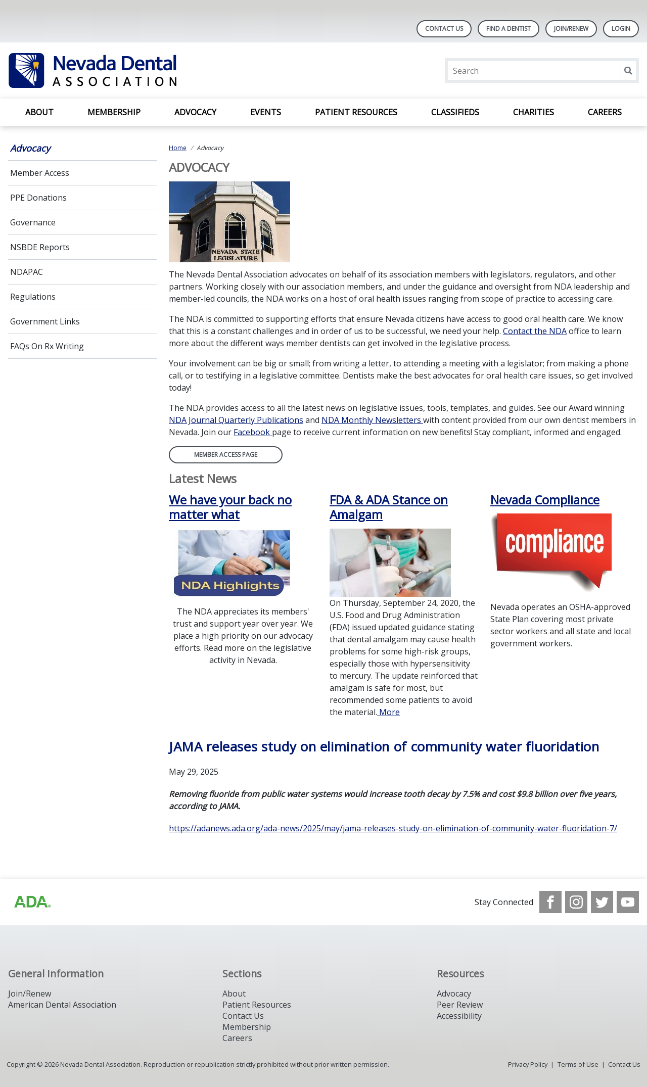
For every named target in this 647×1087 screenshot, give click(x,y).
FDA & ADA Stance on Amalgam (389, 507)
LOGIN (621, 28)
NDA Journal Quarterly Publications (236, 420)
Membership (114, 112)
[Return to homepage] (138, 70)
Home (178, 148)
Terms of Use (578, 1064)
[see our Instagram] (576, 902)
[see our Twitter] (602, 902)
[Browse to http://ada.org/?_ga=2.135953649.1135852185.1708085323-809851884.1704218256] (32, 902)
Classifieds (455, 112)
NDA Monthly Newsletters (372, 420)
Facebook (253, 432)
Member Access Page (225, 454)
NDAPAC (26, 271)
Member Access (39, 172)
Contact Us (444, 28)
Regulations (33, 296)
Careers (605, 112)
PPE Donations (38, 197)
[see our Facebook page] (550, 902)
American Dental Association (62, 1004)
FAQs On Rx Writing (47, 346)
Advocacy (195, 112)
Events (265, 112)
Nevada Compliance (544, 500)
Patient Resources (356, 112)
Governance (33, 222)
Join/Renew (571, 28)
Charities (533, 112)
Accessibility (459, 1015)
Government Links (45, 321)
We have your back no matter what (230, 507)
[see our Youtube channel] (628, 902)
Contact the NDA (535, 331)
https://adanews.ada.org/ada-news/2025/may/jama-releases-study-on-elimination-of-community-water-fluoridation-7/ (393, 828)
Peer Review (460, 1004)
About (39, 112)
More (388, 712)
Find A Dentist (508, 28)
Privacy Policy (527, 1064)
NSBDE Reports (40, 247)
